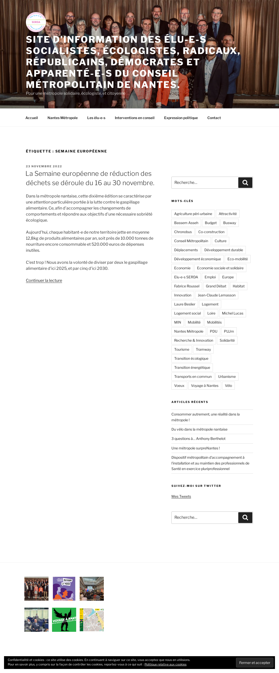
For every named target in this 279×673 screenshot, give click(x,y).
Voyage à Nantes (204, 385)
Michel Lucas (232, 313)
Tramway (203, 349)
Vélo (228, 385)
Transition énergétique (192, 367)
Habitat (239, 286)
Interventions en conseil (135, 118)
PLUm (229, 331)
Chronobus (183, 232)
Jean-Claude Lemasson (217, 295)
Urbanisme (227, 376)
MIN (177, 322)
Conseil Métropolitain (191, 241)
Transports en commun (193, 376)
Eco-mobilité (237, 259)
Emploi (210, 277)
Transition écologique (191, 358)
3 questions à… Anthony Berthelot (198, 438)
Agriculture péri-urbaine (193, 214)
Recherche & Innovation (193, 340)
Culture (220, 241)
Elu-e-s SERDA (186, 277)
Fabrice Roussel (186, 286)
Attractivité (228, 214)
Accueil (31, 118)
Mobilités (214, 322)
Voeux (179, 385)
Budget (211, 223)
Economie (182, 268)
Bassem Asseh (186, 223)
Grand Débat (216, 286)
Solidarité (227, 340)
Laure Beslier (184, 304)
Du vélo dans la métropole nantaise (199, 429)
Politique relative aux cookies (166, 664)
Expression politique (181, 118)
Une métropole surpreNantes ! (195, 448)
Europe (228, 277)
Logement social (187, 313)
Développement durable (223, 250)
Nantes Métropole (63, 118)
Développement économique (197, 259)
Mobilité (194, 322)
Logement (210, 304)
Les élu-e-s (96, 118)
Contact (214, 118)
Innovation (182, 295)
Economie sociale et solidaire (220, 268)
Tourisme (181, 349)
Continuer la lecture (44, 280)
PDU (213, 331)
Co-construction (211, 232)
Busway (229, 223)
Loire (211, 313)
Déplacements (186, 250)
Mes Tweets (181, 496)
